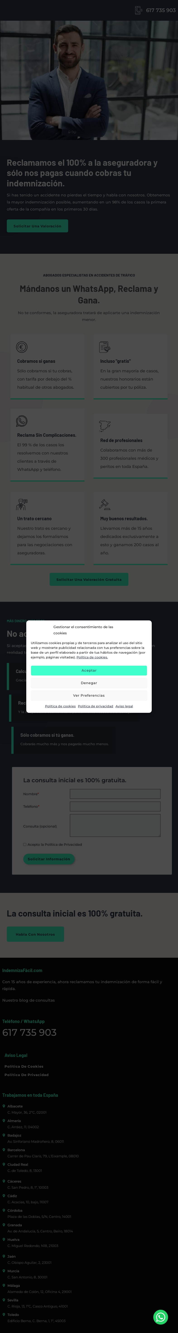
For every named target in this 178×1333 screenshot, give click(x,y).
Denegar (89, 683)
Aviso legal (124, 706)
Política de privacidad (95, 706)
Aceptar (89, 670)
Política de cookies (60, 706)
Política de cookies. (92, 657)
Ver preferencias (89, 695)
